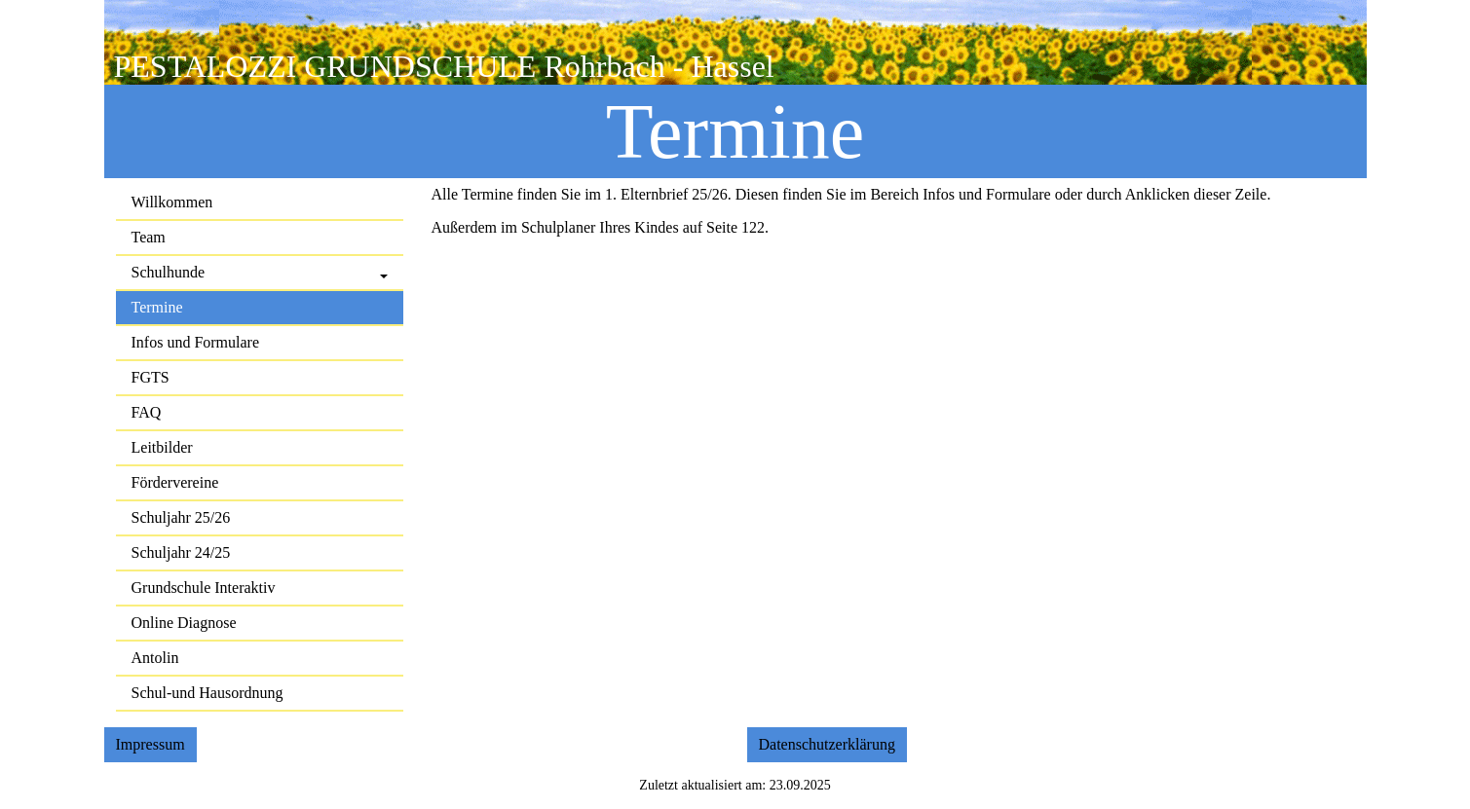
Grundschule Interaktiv (204, 587)
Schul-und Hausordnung (207, 692)
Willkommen (172, 202)
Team (149, 237)
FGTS (151, 377)
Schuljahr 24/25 (181, 552)
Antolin (155, 657)
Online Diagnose (184, 622)
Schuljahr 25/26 (181, 517)
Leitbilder (162, 447)
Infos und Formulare (196, 342)
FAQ (147, 412)
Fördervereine (175, 482)
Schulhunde (169, 272)
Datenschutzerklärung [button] (827, 744)
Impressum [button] (150, 744)
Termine (157, 307)
